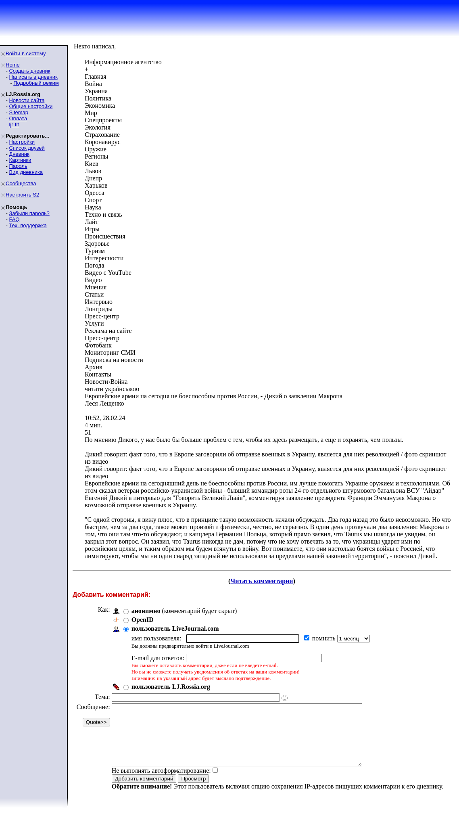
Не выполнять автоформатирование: (161, 782)
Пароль (18, 166)
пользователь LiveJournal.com (175, 628)
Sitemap (18, 112)
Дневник (19, 154)
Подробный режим (35, 83)
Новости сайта (26, 100)
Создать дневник (29, 71)
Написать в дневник (33, 77)
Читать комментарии (261, 580)
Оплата (18, 118)
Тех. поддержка (27, 225)
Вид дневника (26, 172)
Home (13, 65)
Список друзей (26, 148)
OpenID (142, 619)
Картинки (20, 160)
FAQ (14, 219)
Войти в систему (26, 53)
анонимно (146, 610)
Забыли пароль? (29, 213)
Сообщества (21, 183)
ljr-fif (14, 124)
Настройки (22, 142)
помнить (324, 638)
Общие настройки (30, 106)
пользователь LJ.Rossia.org (170, 686)
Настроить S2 (22, 195)
